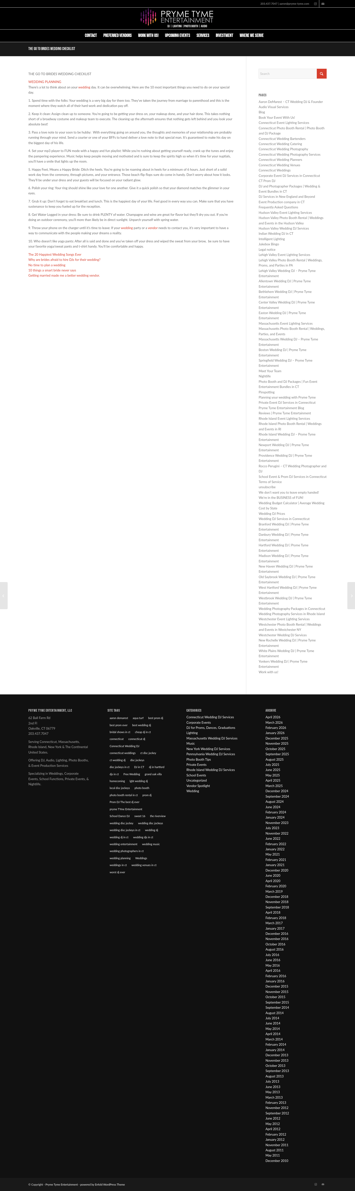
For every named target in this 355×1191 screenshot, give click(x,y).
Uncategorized (196, 780)
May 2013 (273, 1092)
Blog (262, 112)
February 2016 (276, 976)
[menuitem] (91, 36)
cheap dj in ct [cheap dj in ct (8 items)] (143, 732)
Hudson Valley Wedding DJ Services (284, 228)
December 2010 (277, 1161)
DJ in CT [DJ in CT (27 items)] (139, 767)
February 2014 (276, 1044)
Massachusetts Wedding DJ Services (211, 738)
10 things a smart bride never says (52, 270)
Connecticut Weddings (275, 170)
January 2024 (275, 817)
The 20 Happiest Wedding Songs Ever (54, 254)
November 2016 (277, 939)
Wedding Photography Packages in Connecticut (292, 609)
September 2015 (277, 1002)
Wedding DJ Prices (272, 514)
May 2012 (273, 1124)
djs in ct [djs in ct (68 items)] (114, 774)
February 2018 (276, 918)
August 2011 (275, 1150)
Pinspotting (266, 392)
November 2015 (277, 992)
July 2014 (272, 1018)
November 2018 (277, 902)
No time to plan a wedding (46, 265)
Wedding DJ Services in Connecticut (284, 519)
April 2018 (273, 912)
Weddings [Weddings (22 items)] (141, 858)
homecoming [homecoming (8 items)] (117, 781)
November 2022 (277, 833)
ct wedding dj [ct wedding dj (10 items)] (118, 760)
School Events (196, 775)
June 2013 (273, 1087)
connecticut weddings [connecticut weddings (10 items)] (123, 753)
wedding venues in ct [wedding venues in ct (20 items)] (144, 865)
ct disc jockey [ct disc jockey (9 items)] (148, 753)
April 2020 (273, 881)
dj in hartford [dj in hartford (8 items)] (156, 767)
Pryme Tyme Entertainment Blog (281, 408)
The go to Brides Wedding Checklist (51, 49)
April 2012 (273, 1129)
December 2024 (277, 791)
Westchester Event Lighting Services (284, 619)
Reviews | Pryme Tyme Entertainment (285, 413)
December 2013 (277, 1055)
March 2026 (274, 722)
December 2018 (277, 897)
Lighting (192, 733)
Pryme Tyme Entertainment (61, 1184)
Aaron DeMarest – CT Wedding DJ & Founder (291, 102)
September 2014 (277, 1007)
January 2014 (275, 1050)
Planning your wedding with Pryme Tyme (287, 397)
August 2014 (275, 1013)
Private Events (196, 765)
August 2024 (275, 802)
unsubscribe (267, 487)
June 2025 (273, 770)
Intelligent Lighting (272, 239)
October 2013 (275, 1066)
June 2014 (273, 1023)
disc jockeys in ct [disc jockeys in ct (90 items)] (120, 767)
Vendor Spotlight (198, 786)
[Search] (270, 36)
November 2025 (277, 743)
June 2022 (273, 838)
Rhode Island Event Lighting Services (284, 418)
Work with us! (268, 672)
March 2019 (274, 891)
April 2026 (273, 717)
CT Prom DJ (267, 181)
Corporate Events (198, 722)
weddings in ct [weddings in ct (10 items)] (118, 865)
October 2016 (275, 944)
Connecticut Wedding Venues (279, 165)
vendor (153, 228)
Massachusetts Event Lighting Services (286, 323)
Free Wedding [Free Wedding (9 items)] (132, 774)
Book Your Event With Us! (277, 117)
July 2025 (272, 765)
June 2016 (273, 960)
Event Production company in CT (282, 202)
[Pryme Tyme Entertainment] (177, 18)
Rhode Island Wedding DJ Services (210, 770)
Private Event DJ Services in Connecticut (287, 402)
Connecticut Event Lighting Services (284, 123)
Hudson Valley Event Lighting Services (285, 213)
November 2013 (277, 1060)
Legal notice (267, 250)
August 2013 (275, 1076)
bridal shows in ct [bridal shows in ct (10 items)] (120, 732)
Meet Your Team (270, 371)
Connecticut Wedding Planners (280, 160)
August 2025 (275, 759)
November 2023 (277, 823)
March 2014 (274, 1039)
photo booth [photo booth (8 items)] (142, 787)
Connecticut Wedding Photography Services (289, 154)
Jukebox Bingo (269, 244)
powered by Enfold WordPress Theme (102, 1184)
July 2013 (272, 1081)
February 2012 (276, 1134)
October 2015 (275, 997)
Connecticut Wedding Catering (280, 144)
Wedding (192, 791)
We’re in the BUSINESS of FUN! (281, 498)
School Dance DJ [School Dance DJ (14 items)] (120, 816)
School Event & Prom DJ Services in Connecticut (292, 477)
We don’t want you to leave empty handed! (289, 492)
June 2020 (273, 875)
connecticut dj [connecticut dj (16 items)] (136, 738)
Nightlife (265, 376)
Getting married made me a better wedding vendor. (64, 275)
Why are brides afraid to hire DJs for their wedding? (64, 260)
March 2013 (274, 1097)
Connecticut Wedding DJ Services (210, 717)
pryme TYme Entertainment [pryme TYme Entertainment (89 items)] (126, 809)
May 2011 (273, 1155)
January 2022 (275, 849)
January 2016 (275, 981)
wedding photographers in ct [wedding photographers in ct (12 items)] (127, 851)
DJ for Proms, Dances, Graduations (210, 728)
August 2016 (275, 949)
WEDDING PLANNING (44, 82)
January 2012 (275, 1139)
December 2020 (277, 870)
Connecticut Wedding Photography (283, 149)
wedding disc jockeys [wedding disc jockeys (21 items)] (150, 823)
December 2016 (277, 934)
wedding (84, 87)
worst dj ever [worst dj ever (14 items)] (117, 872)
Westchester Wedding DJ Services (283, 635)
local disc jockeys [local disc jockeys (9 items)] (120, 787)
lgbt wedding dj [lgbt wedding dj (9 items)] (139, 781)
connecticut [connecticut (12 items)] (117, 738)
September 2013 (277, 1071)
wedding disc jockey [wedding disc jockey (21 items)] (121, 823)
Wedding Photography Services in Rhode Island (292, 614)
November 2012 (277, 1108)
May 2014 (273, 1029)
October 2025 (275, 749)
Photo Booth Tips (198, 759)
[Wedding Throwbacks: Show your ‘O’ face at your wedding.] (351, 595)
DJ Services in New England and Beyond (287, 197)
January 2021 (275, 865)
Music (190, 743)
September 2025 (277, 754)
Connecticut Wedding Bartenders (282, 139)
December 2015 (277, 986)
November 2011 (277, 1145)
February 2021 (276, 860)
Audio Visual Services (273, 107)
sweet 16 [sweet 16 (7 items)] (139, 816)
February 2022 (276, 844)
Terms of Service (270, 482)
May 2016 (273, 965)
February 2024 (276, 812)
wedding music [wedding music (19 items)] (151, 844)
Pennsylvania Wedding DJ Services (210, 754)
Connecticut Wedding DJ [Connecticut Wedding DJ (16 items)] (124, 746)
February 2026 (276, 728)
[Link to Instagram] (315, 3)
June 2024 (273, 807)
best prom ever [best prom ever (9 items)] (119, 725)
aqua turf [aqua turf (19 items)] (138, 718)
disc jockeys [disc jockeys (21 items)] (137, 760)
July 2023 (272, 828)
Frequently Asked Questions (278, 207)
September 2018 (277, 907)
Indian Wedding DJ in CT (276, 233)
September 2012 (277, 1113)
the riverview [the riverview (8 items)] (158, 816)
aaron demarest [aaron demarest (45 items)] (119, 718)
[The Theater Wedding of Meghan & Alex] (4, 595)
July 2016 (272, 955)
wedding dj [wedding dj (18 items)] (151, 830)
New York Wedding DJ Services (208, 749)
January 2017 (275, 928)
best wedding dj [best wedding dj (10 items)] (141, 725)
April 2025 (273, 780)
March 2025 (274, 786)
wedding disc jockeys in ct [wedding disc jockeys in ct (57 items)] (125, 830)
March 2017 (274, 923)
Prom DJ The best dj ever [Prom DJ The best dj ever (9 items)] (125, 802)
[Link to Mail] (323, 3)
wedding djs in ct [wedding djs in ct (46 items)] (143, 837)
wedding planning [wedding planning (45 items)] (120, 858)
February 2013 (276, 1103)
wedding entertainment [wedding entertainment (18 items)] (124, 844)
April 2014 (273, 1034)
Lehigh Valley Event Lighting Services (284, 255)
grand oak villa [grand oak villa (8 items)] (153, 774)
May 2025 (273, 775)
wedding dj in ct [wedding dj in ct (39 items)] (119, 837)
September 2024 (277, 796)
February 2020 (276, 886)
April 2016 (273, 971)
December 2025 (277, 738)
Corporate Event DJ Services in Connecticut (289, 176)
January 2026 (275, 733)
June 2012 (273, 1118)
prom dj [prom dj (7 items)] (147, 795)
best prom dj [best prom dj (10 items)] (155, 718)
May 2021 (273, 854)
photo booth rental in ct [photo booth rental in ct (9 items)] (124, 795)
